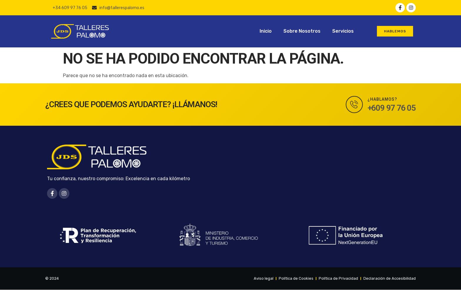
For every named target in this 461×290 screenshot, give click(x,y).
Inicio (266, 31)
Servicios (343, 31)
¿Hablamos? (382, 99)
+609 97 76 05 (392, 108)
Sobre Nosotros (301, 31)
